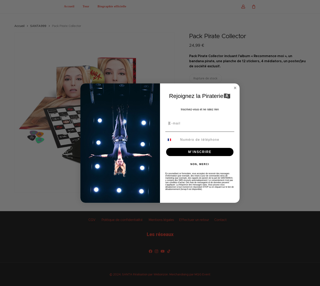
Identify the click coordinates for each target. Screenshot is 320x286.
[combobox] (172, 140)
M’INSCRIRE (199, 152)
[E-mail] (199, 123)
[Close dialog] (235, 87)
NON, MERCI (199, 164)
